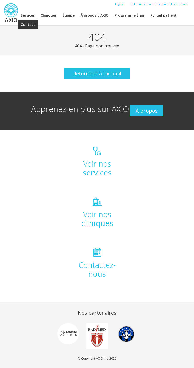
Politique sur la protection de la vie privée (159, 4)
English (120, 4)
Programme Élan (129, 15)
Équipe (69, 15)
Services (28, 15)
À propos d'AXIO (95, 15)
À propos (147, 110)
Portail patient (163, 15)
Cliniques (49, 15)
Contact (28, 24)
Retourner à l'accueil (97, 73)
